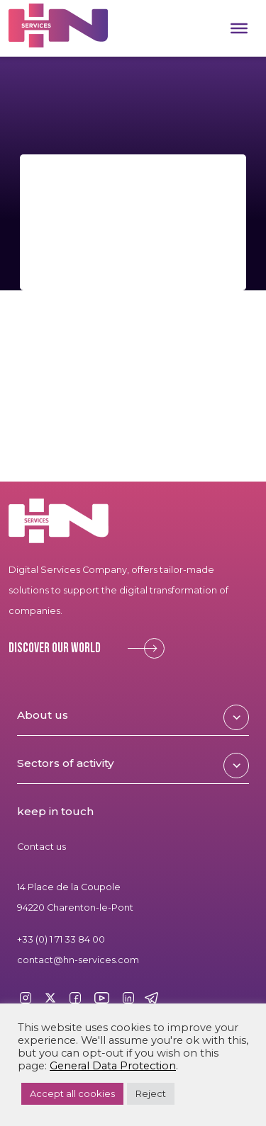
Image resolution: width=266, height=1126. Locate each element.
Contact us (41, 846)
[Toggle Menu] (239, 28)
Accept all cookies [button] (72, 1093)
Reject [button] (150, 1093)
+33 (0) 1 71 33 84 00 (61, 939)
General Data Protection (113, 1065)
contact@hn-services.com (78, 960)
